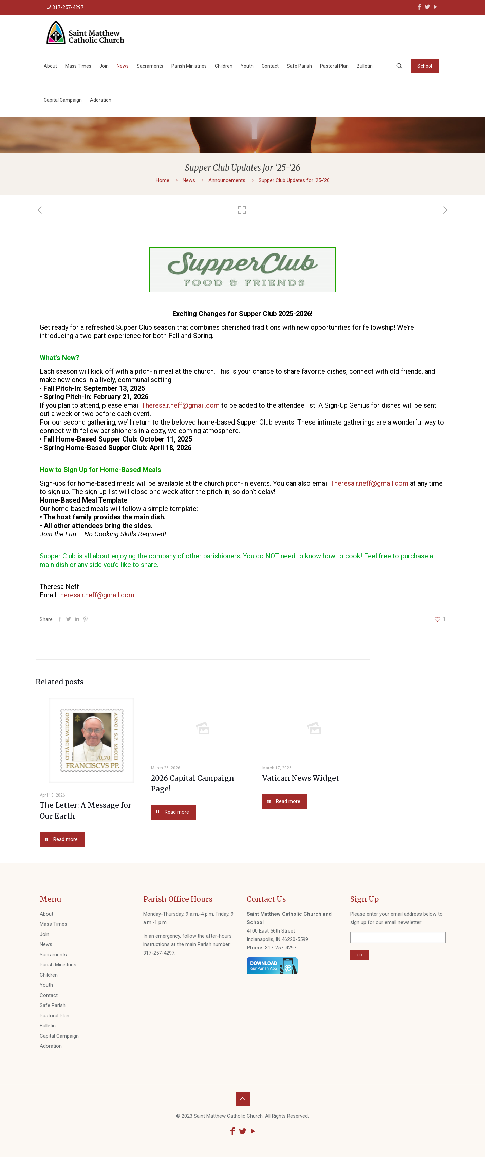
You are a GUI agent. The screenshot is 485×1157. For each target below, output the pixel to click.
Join (44, 934)
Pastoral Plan (54, 1016)
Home (162, 180)
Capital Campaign (59, 1036)
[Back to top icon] (243, 1099)
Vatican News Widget (300, 778)
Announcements (226, 180)
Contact (49, 995)
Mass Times (53, 924)
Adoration (51, 1046)
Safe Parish (53, 1005)
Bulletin (48, 1026)
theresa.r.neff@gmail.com (96, 595)
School (424, 66)
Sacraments (53, 955)
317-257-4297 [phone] (67, 7)
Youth (46, 985)
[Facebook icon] (419, 7)
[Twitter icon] (428, 7)
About (46, 914)
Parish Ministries (58, 965)
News (189, 180)
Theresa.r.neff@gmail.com (181, 405)
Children (49, 975)
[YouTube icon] (436, 7)
